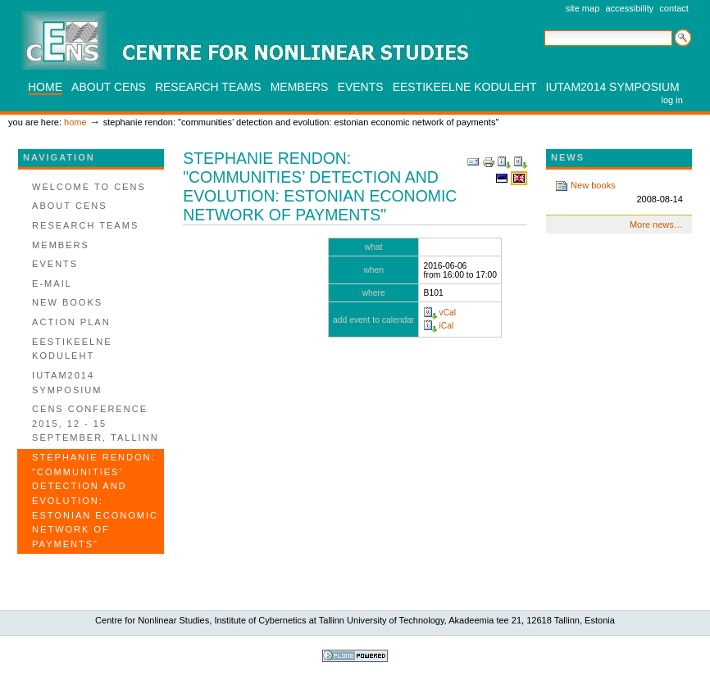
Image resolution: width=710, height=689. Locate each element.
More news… (656, 224)
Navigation (59, 157)
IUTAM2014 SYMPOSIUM (613, 86)
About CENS (108, 86)
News (568, 157)
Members (300, 86)
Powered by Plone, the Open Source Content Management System (355, 656)
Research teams (208, 86)
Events (361, 86)
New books (619, 192)
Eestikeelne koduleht (465, 86)
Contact (674, 8)
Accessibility (629, 8)
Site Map (583, 8)
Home (45, 86)
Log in (672, 100)
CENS (248, 40)
